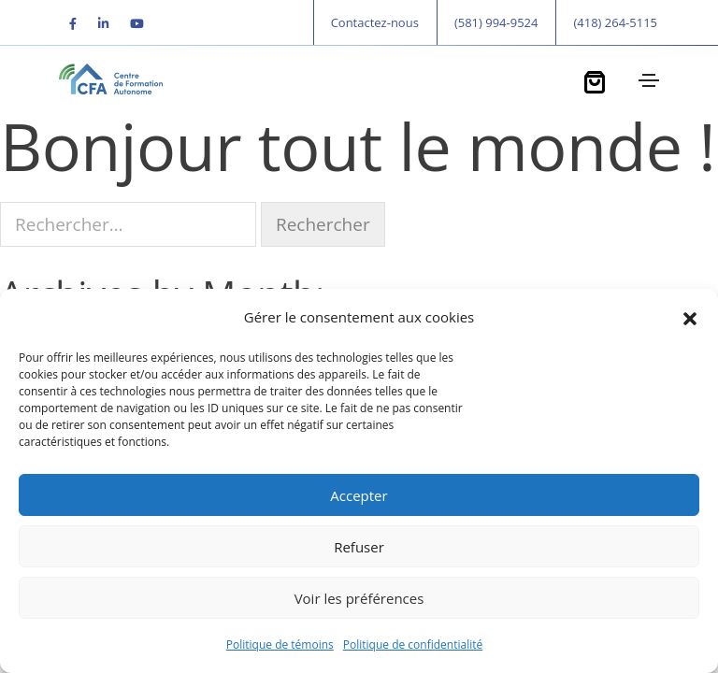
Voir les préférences (359, 598)
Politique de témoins (280, 644)
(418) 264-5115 (615, 22)
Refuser (359, 546)
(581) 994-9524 (496, 22)
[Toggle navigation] (647, 80)
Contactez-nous (375, 22)
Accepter (358, 495)
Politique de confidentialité (412, 644)
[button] (690, 317)
